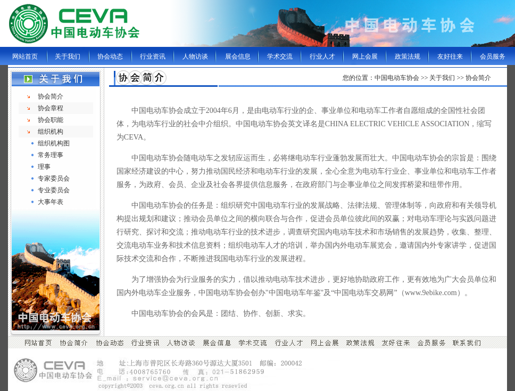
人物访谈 (195, 56)
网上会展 (365, 56)
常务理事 (50, 155)
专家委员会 (54, 178)
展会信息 (238, 56)
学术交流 (280, 56)
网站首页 (25, 56)
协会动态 (110, 56)
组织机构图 (54, 143)
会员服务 (492, 56)
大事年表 (50, 202)
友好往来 (450, 56)
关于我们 (67, 56)
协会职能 (50, 120)
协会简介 (50, 96)
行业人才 (322, 56)
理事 (44, 166)
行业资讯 (152, 56)
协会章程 (50, 108)
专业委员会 (54, 190)
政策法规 (407, 56)
